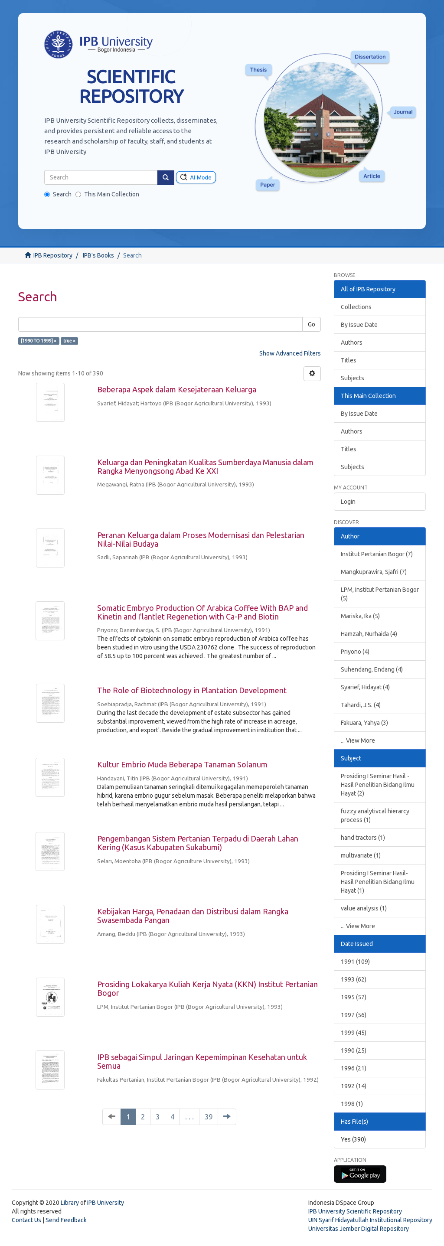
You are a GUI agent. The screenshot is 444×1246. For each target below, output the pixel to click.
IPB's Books (98, 255)
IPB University (105, 1202)
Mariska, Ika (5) (360, 616)
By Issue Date (359, 324)
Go (311, 324)
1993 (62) (353, 979)
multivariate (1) (361, 855)
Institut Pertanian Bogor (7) (377, 554)
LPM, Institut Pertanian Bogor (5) (380, 594)
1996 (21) (353, 1068)
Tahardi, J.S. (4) (361, 704)
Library (70, 1202)
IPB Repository (52, 255)
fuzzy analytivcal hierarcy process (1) (375, 815)
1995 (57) (353, 997)
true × (69, 340)
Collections (356, 306)
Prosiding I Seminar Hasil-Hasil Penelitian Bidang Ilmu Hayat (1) (378, 882)
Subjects (352, 378)
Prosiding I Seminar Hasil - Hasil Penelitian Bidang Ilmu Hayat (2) (378, 785)
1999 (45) (353, 1032)
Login (348, 501)
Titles (348, 360)
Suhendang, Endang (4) (372, 669)
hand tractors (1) (363, 837)
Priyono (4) (355, 651)
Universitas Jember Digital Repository (358, 1228)
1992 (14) (353, 1086)
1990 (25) (353, 1050)
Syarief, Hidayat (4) (365, 687)
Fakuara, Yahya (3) (364, 722)
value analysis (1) (364, 908)
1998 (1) (352, 1103)
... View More (358, 740)
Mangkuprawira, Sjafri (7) (374, 571)
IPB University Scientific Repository (355, 1211)
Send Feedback (66, 1220)
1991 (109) (355, 961)
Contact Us (26, 1220)
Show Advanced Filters (290, 353)
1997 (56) (353, 1014)
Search (58, 194)
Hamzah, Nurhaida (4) (369, 633)
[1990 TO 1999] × (38, 340)
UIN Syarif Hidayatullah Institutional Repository (370, 1220)
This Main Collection (107, 194)
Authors (351, 342)
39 (208, 1116)
